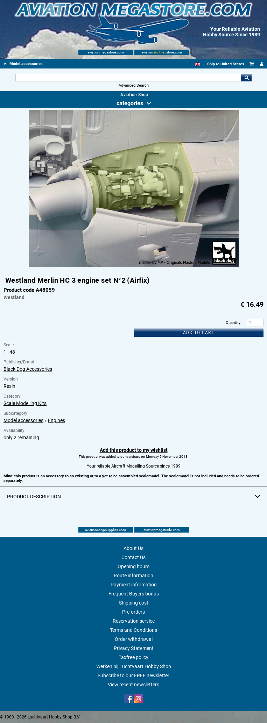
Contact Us (133, 557)
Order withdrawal (134, 639)
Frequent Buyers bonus (133, 594)
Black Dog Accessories (27, 369)
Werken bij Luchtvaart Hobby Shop (133, 666)
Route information (133, 575)
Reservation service (134, 621)
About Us (133, 548)
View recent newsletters (133, 684)
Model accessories (23, 420)
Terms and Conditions (133, 630)
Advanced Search (134, 85)
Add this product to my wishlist (134, 450)
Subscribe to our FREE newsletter (133, 675)
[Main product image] (134, 265)
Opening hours (133, 566)
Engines (56, 420)
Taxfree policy (133, 657)
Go (246, 77)
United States (232, 64)
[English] (197, 64)
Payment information (134, 584)
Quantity (233, 322)
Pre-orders (133, 612)
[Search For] (128, 77)
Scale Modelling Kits (25, 403)
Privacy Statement (134, 648)
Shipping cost (133, 603)
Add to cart (198, 332)
